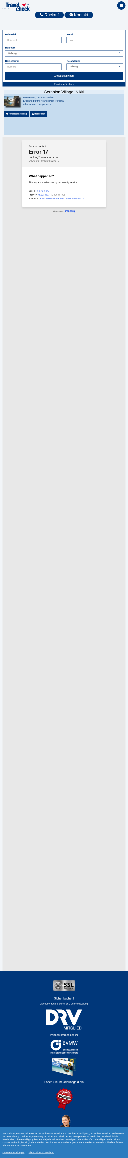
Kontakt (79, 14)
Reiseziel (10, 34)
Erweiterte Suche (64, 84)
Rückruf (49, 14)
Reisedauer (73, 61)
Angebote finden (64, 76)
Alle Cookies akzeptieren (41, 1152)
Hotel (69, 34)
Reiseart (10, 47)
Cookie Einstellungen (13, 1152)
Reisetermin (12, 61)
